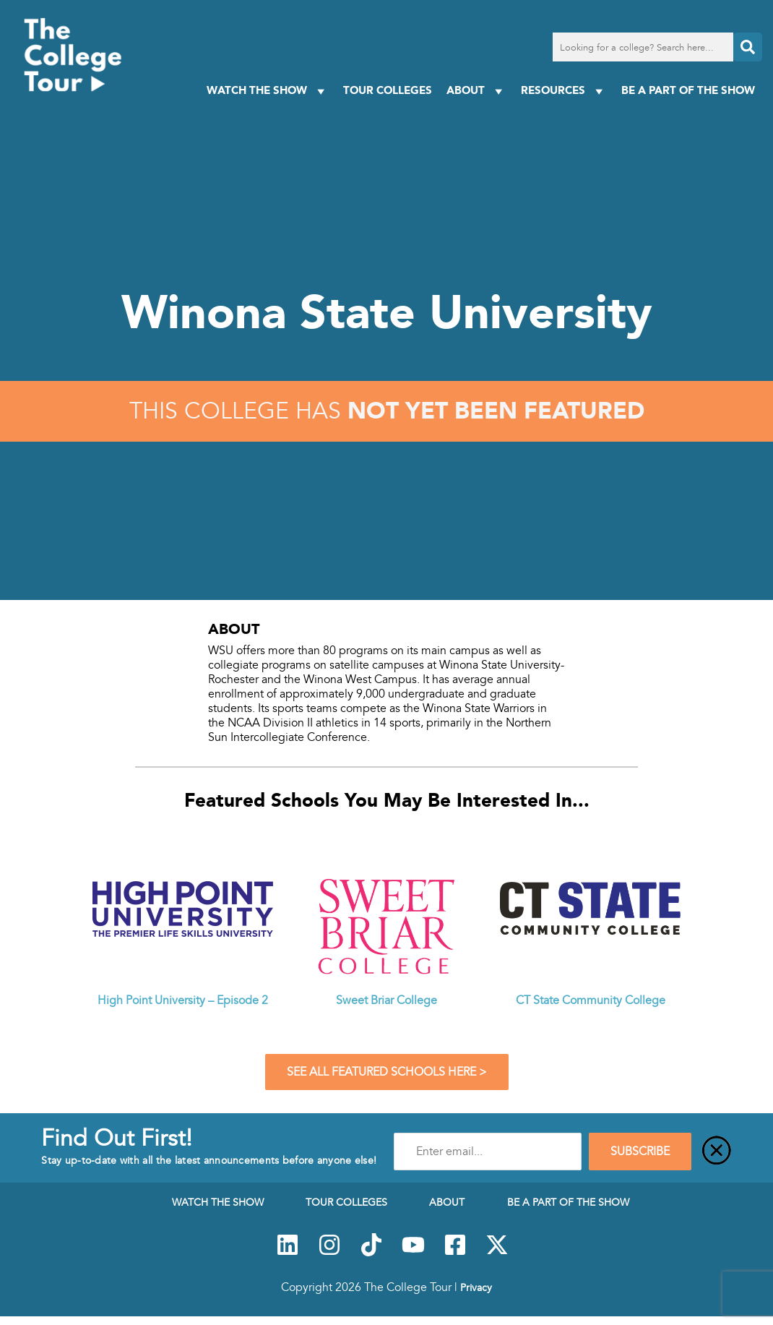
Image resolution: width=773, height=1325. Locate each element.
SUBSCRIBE (640, 1151)
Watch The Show (268, 91)
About (476, 91)
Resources (564, 91)
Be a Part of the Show (688, 90)
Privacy (476, 1287)
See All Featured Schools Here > (387, 1072)
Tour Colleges (387, 90)
